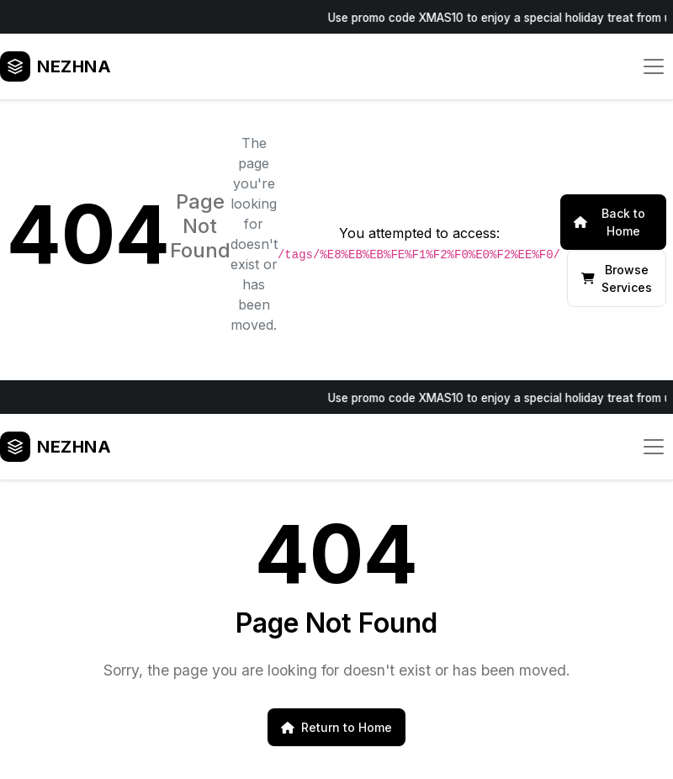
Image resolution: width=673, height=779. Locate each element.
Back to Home (609, 222)
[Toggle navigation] (653, 66)
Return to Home (336, 727)
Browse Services (616, 278)
